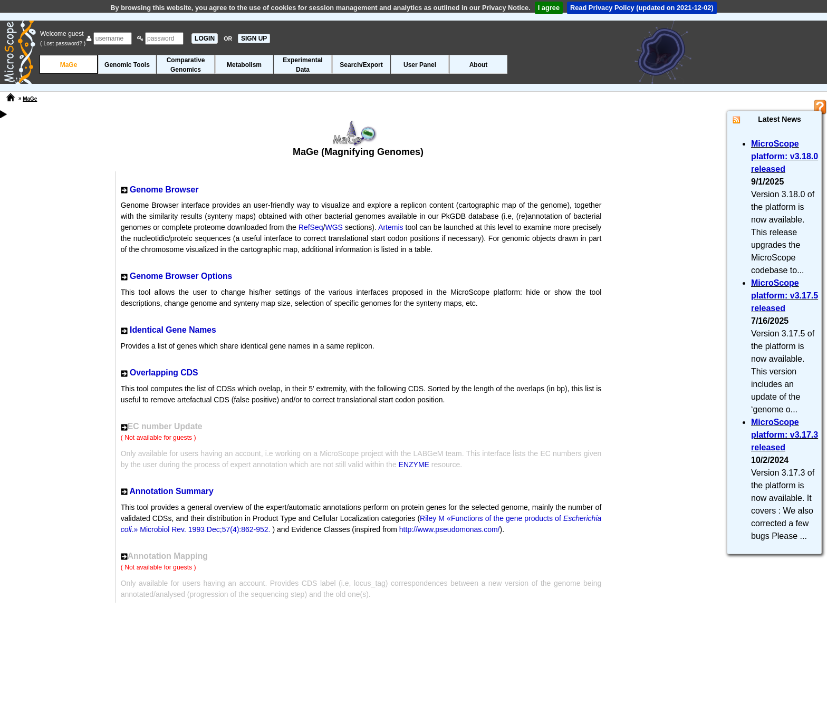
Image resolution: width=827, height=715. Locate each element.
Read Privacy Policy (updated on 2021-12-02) (642, 8)
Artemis (390, 227)
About (478, 65)
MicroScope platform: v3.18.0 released (784, 156)
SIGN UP (254, 38)
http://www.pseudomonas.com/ (449, 529)
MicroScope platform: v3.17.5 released (784, 295)
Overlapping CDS (164, 372)
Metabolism (244, 65)
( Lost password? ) (62, 43)
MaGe (69, 65)
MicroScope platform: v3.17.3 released (784, 435)
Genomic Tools (127, 65)
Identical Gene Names (173, 329)
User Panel (419, 65)
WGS (333, 227)
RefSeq (311, 227)
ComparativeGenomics (186, 64)
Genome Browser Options (181, 276)
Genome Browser (164, 189)
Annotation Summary (172, 491)
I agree (549, 8)
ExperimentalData (302, 64)
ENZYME (414, 464)
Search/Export (361, 65)
